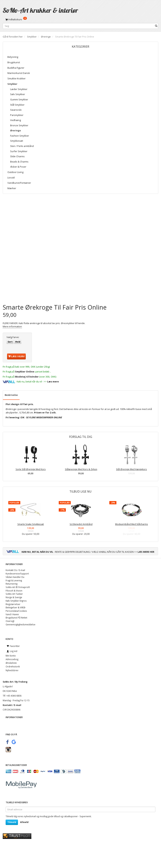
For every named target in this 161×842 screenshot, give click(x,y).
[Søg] (156, 26)
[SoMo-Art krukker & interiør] (40, 10)
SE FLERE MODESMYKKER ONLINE (44, 417)
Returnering (11, 583)
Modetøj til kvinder (27, 376)
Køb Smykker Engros (16, 600)
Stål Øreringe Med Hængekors (131, 469)
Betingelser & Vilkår (16, 607)
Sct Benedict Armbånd (81, 524)
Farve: (13, 337)
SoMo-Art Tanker (14, 593)
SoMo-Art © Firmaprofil (18, 587)
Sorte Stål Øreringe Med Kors (31, 469)
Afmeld (24, 822)
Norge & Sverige (14, 597)
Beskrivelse (11, 395)
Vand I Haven (12, 614)
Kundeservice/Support (17, 573)
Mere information (12, 326)
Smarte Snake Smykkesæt (30, 524)
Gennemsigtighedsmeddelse (20, 624)
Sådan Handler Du (15, 577)
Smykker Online (24, 371)
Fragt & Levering (14, 580)
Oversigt (10, 621)
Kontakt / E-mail (12, 705)
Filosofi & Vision (14, 590)
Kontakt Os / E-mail (15, 570)
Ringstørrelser (13, 604)
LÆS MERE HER (146, 551)
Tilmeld (11, 822)
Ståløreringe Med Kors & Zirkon (81, 469)
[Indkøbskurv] (80, 19)
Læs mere (53, 381)
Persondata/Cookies (16, 610)
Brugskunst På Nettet (16, 617)
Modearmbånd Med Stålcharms (131, 524)
